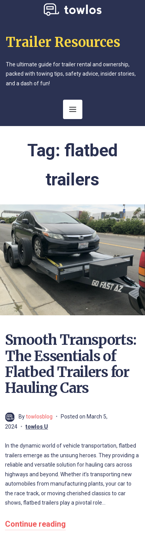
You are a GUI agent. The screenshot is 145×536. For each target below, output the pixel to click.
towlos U (37, 427)
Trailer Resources (63, 42)
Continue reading (35, 524)
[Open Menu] (72, 109)
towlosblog (39, 416)
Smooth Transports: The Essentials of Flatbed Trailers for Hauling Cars (70, 364)
